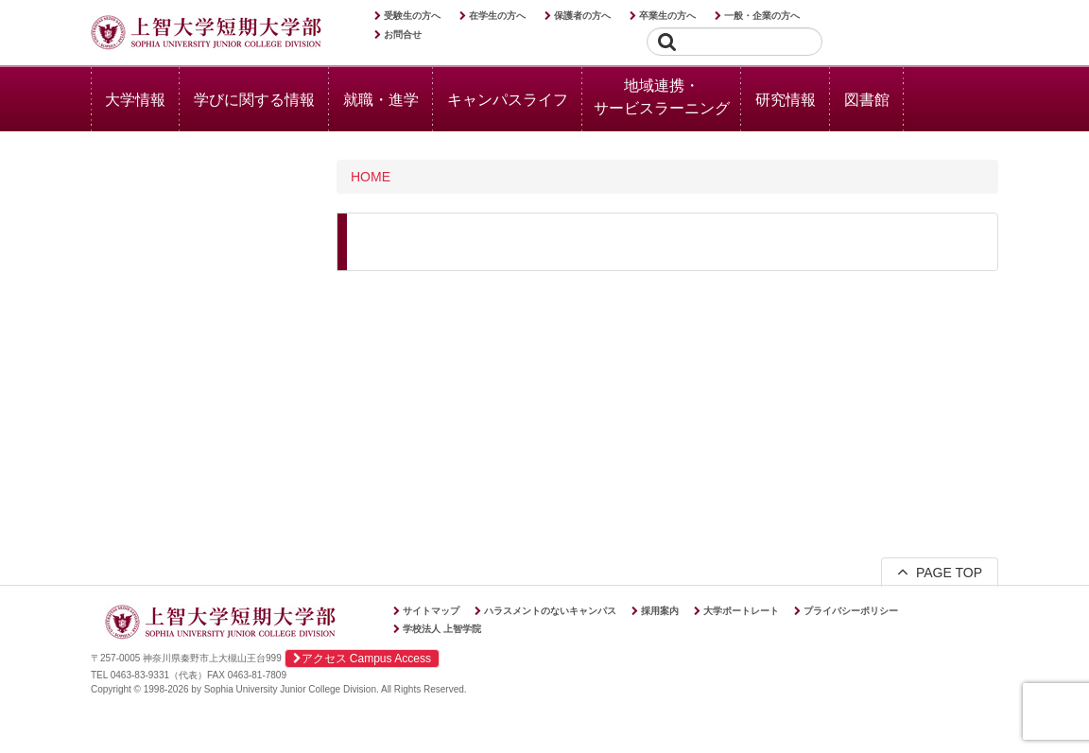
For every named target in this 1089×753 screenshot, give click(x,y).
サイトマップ (431, 611)
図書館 (867, 100)
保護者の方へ (582, 15)
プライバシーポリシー (851, 611)
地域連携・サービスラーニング (662, 96)
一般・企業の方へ (762, 15)
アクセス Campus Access (362, 658)
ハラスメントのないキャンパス (550, 611)
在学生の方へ (497, 15)
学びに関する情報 (254, 100)
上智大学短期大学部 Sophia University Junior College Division (206, 34)
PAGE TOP (939, 571)
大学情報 (135, 100)
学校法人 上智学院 (442, 629)
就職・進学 (381, 100)
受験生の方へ (412, 15)
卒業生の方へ (667, 15)
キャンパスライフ (507, 100)
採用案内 (660, 611)
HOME (370, 176)
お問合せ (403, 34)
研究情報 (785, 100)
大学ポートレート (741, 611)
